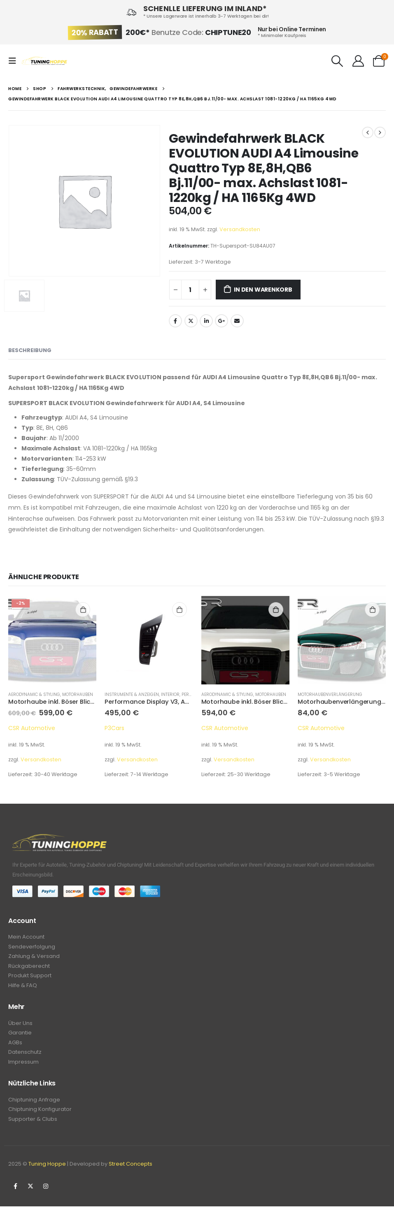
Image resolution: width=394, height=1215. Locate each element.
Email (237, 320)
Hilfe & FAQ (22, 988)
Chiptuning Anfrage (34, 1107)
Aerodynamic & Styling (34, 694)
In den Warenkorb (263, 289)
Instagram (46, 1195)
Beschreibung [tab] (29, 350)
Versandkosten (239, 229)
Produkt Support (29, 978)
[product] (52, 640)
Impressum (23, 1068)
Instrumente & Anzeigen (132, 694)
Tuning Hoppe (47, 1172)
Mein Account (26, 937)
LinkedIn (206, 320)
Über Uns (20, 1027)
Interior (170, 694)
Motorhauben (77, 694)
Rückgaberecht (29, 968)
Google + (221, 320)
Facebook (175, 320)
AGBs (15, 1048)
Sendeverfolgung (31, 947)
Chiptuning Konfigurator (40, 1117)
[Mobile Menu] (14, 61)
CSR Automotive (31, 728)
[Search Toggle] (338, 61)
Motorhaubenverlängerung (330, 694)
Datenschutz (25, 1058)
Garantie (20, 1037)
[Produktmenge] (190, 289)
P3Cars (114, 728)
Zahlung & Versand (34, 958)
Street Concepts (130, 1172)
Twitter (191, 320)
